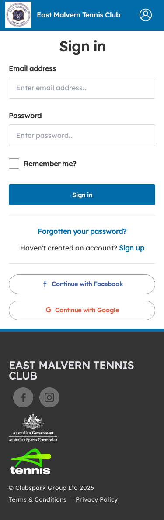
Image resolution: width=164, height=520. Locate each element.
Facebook (23, 397)
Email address (32, 68)
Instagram (49, 397)
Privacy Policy (97, 499)
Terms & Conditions (37, 499)
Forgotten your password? (82, 231)
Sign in (82, 195)
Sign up (131, 247)
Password (25, 115)
